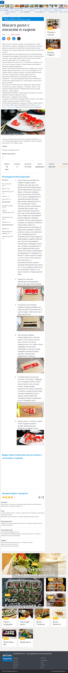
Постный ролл (24, 623)
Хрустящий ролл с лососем (55, 586)
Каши (42, 662)
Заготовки (44, 660)
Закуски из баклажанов (53, 10)
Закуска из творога (42, 10)
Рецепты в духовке (27, 10)
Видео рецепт (15, 34)
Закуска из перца (61, 10)
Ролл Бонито (57, 623)
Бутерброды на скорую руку (9, 11)
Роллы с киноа (51, 33)
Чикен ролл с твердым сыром (35, 572)
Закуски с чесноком (37, 10)
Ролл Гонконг (40, 623)
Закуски (15, 662)
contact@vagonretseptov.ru (58, 671)
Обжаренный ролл (56, 602)
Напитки (15, 665)
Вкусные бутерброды (4, 9)
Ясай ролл (25, 642)
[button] (65, 2)
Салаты (43, 665)
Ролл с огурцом (7, 623)
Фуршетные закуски (19, 9)
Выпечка (15, 658)
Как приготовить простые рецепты (2, 2)
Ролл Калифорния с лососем (22, 605)
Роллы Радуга (50, 53)
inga (3, 34)
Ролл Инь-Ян (8, 643)
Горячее (43, 658)
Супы (42, 667)
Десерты (15, 660)
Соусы (15, 667)
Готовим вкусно (7, 657)
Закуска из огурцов (12, 10)
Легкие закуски (46, 9)
